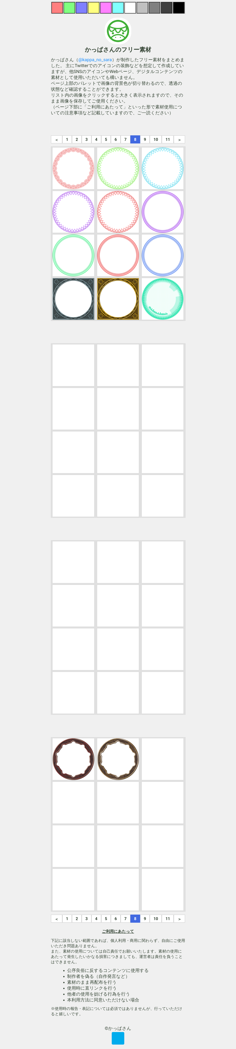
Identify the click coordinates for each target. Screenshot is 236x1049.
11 (168, 139)
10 (156, 139)
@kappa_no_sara (95, 59)
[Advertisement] (118, 125)
